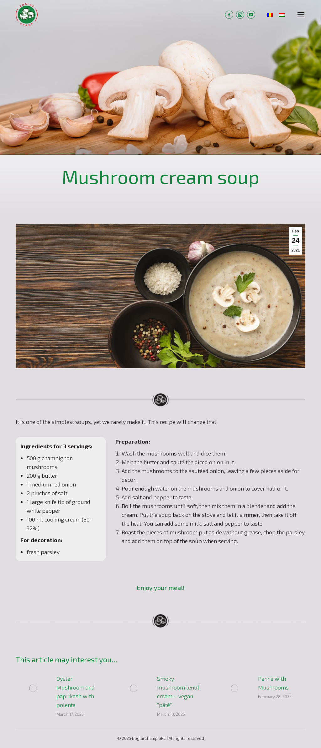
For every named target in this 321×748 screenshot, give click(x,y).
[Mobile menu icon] (301, 14)
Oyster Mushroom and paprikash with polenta (75, 691)
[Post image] (33, 688)
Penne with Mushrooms (273, 683)
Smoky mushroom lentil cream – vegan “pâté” (178, 691)
